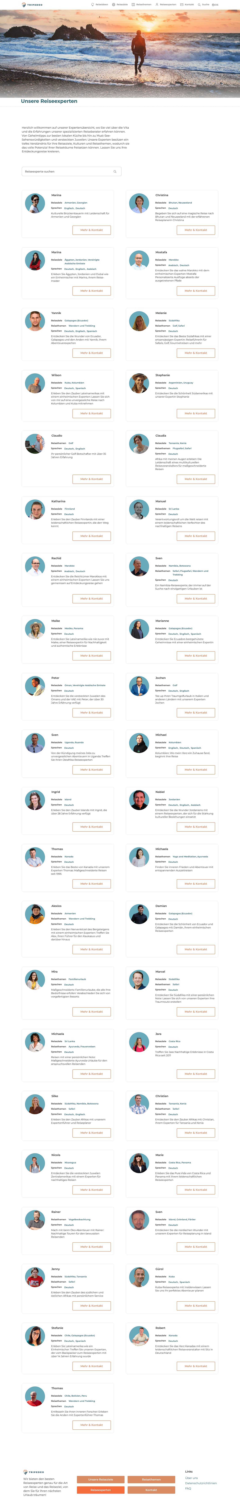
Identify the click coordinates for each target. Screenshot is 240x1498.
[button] (120, 4)
